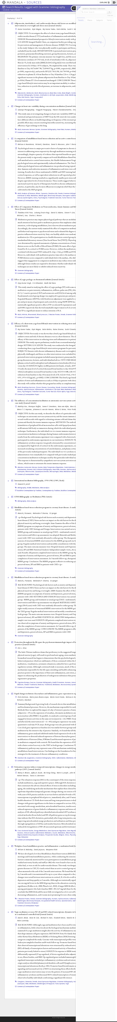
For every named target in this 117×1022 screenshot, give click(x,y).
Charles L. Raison (35, 215)
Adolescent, (30, 93)
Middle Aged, (73, 95)
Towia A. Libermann (37, 775)
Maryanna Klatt (51, 849)
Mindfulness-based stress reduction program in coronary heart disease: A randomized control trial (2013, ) (58, 508)
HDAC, (54, 758)
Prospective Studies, (52, 835)
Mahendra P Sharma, (41, 513)
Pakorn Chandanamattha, (62, 110)
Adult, (36, 93)
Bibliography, (22, 488)
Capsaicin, (44, 193)
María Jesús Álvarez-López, (39, 697)
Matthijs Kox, (23, 406)
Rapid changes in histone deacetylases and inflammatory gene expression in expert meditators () (57, 693)
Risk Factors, (26, 97)
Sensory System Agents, (25, 198)
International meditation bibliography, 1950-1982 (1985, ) (39, 480)
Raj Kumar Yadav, (49, 29)
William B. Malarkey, (25, 849)
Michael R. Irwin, (47, 918)
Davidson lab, (53, 193)
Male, (67, 95)
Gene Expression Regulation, (57, 831)
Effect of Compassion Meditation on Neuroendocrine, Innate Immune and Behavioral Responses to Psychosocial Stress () (58, 207)
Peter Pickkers (72, 409)
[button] (114, 2)
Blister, (38, 193)
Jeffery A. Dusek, (37, 773)
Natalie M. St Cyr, (73, 918)
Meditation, (34, 196)
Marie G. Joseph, (63, 773)
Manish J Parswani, (25, 513)
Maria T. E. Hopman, (25, 409)
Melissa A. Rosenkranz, (26, 144)
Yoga (67, 984)
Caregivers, (21, 981)
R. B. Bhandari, (38, 283)
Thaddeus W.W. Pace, (26, 212)
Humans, (36, 95)
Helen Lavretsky (23, 921)
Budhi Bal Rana (50, 283)
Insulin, (54, 833)
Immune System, (29, 833)
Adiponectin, (22, 93)
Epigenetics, (31, 758)
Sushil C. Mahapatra (74, 29)
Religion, (62, 835)
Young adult (38, 97)
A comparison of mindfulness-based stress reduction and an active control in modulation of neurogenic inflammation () (59, 139)
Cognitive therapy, (24, 682)
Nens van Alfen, (64, 406)
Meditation (74, 129)
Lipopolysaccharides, (42, 471)
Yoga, (32, 97)
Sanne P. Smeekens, (49, 406)
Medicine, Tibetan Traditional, (27, 684)
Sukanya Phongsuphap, (26, 110)
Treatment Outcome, (55, 198)
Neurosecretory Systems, (69, 684)
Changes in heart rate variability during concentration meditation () (46, 106)
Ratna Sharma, (58, 329)
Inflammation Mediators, (43, 833)
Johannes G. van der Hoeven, (43, 409)
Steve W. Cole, (34, 918)
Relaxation (24, 837)
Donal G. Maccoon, (58, 144)
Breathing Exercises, (28, 387)
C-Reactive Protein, (54, 314)
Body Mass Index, (56, 93)
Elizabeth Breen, (60, 918)
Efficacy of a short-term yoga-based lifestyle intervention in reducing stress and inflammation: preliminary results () (58, 324)
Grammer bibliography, (25, 95)
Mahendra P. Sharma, (41, 581)
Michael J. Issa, (23, 215)
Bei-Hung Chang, (50, 773)
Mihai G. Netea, (61, 409)
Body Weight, (66, 93)
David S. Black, (23, 918)
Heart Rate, (60, 129)
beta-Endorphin (75, 391)
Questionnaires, (67, 901)
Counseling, (51, 387)
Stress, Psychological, (40, 198)
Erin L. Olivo (22, 648)
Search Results (15, 10)
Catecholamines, (69, 467)
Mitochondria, (70, 833)
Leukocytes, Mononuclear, (26, 471)
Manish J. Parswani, (25, 581)
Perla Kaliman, (23, 697)
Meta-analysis (44, 488)
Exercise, (33, 682)
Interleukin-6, (44, 95)
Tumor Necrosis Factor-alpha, (72, 198)
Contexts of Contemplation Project (28, 100)
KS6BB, (29, 488)
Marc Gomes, (75, 406)
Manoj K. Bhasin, (24, 773)
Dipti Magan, (37, 29)
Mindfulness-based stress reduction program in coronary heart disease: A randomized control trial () (59, 577)
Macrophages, (54, 471)
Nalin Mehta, (62, 29)
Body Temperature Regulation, (53, 467)
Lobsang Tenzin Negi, (42, 212)
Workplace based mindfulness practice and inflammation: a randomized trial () (50, 846)
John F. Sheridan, (72, 144)
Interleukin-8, (21, 196)
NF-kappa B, (50, 984)
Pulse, (19, 97)
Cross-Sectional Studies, (26, 831)
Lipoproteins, (60, 95)
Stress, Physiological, (72, 835)
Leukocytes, (21, 984)
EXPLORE (105, 2)
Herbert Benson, (23, 775)
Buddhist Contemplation (69, 490)
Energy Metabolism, (40, 831)
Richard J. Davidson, (43, 144)
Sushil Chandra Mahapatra (75, 329)
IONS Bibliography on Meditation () (33, 496)
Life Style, (52, 95)
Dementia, (28, 981)
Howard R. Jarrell (24, 484)
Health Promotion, (58, 682)
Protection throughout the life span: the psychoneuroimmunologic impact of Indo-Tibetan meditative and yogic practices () (57, 643)
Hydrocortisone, (29, 389)
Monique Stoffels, (35, 406)
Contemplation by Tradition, (51, 490)
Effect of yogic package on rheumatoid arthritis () (39, 279)
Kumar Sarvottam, (25, 29)
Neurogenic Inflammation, (71, 196)
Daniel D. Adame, (57, 212)
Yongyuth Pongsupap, (44, 110)
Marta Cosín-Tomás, (57, 697)
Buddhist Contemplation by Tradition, (29, 490)
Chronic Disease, (41, 387)
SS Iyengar (53, 513)
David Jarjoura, (39, 849)
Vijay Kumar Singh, (25, 283)
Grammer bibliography (25, 270)
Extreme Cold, (31, 469)
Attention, (21, 467)
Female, (60, 193)
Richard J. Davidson (24, 700)
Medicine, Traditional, (45, 684)
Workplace (34, 903)
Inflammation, (39, 389)
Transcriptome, (60, 984)
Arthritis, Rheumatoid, (29, 314)
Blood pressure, (44, 93)
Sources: (6, 10)
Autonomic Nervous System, (31, 129)
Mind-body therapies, (55, 196)
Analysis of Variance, (29, 193)
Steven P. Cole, (70, 212)
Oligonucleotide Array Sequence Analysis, (31, 835)
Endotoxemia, (22, 469)
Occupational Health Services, (51, 901)
